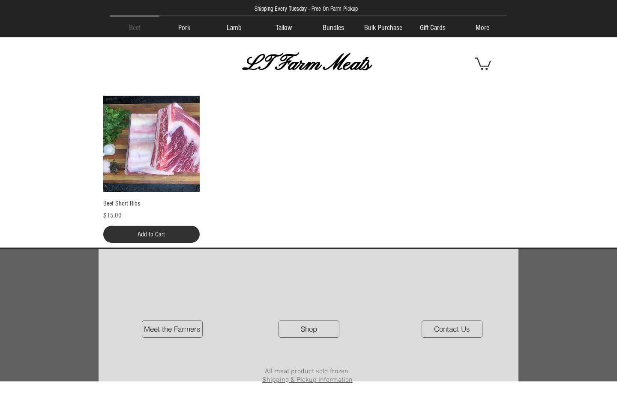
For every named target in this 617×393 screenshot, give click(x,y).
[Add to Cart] (151, 234)
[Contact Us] (452, 329)
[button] (483, 63)
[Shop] (309, 329)
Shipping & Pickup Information (307, 380)
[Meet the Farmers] (172, 329)
